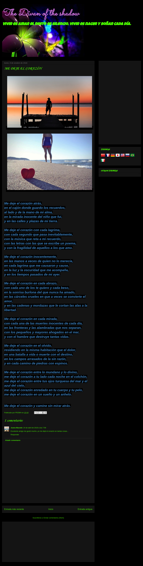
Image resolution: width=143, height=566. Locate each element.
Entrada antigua (85, 509)
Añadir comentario (12, 440)
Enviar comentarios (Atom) (54, 518)
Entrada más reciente (14, 509)
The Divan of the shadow (40, 13)
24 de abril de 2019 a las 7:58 (34, 428)
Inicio (50, 509)
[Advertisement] (48, 541)
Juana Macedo (17, 428)
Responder (15, 435)
